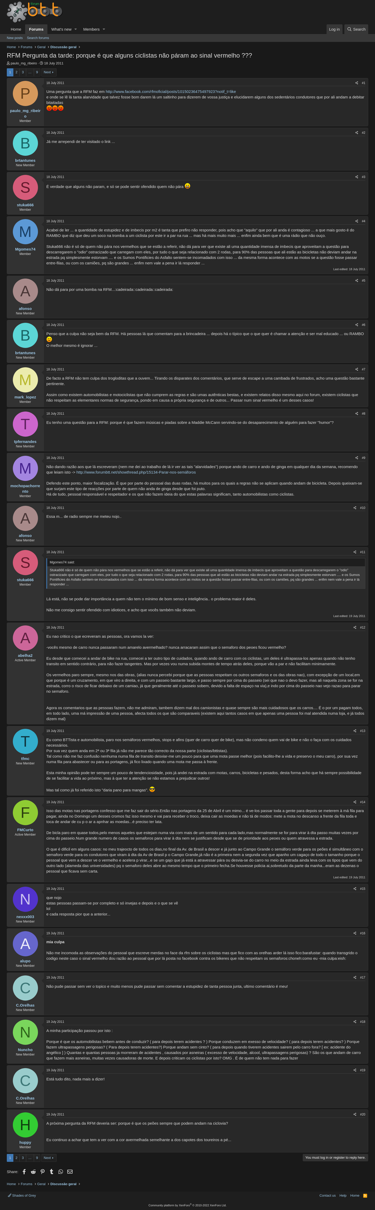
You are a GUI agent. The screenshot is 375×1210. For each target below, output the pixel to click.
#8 (363, 413)
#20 (362, 1114)
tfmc (25, 758)
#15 (362, 889)
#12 (362, 627)
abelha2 (25, 655)
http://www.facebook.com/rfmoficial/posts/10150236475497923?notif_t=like (171, 91)
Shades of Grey (22, 1195)
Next (47, 72)
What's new (61, 29)
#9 (363, 458)
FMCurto (25, 830)
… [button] (30, 72)
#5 (363, 280)
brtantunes (25, 160)
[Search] (356, 29)
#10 (362, 508)
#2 (363, 133)
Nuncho (25, 1049)
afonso (25, 308)
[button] (75, 29)
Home (16, 29)
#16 (362, 933)
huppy (25, 1142)
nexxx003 (25, 916)
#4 (363, 221)
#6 (363, 325)
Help (343, 1195)
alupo (25, 961)
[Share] (357, 83)
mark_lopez (25, 397)
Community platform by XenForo (187, 1205)
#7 (363, 369)
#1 (363, 83)
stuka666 (25, 205)
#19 (362, 1070)
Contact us (327, 1195)
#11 (362, 552)
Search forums (38, 38)
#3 (363, 177)
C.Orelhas (25, 1005)
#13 (362, 731)
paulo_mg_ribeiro (24, 63)
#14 (362, 802)
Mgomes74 (25, 249)
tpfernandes (25, 441)
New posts (15, 38)
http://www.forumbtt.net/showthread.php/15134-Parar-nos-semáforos (136, 472)
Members (91, 29)
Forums (36, 29)
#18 (362, 1022)
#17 (362, 977)
